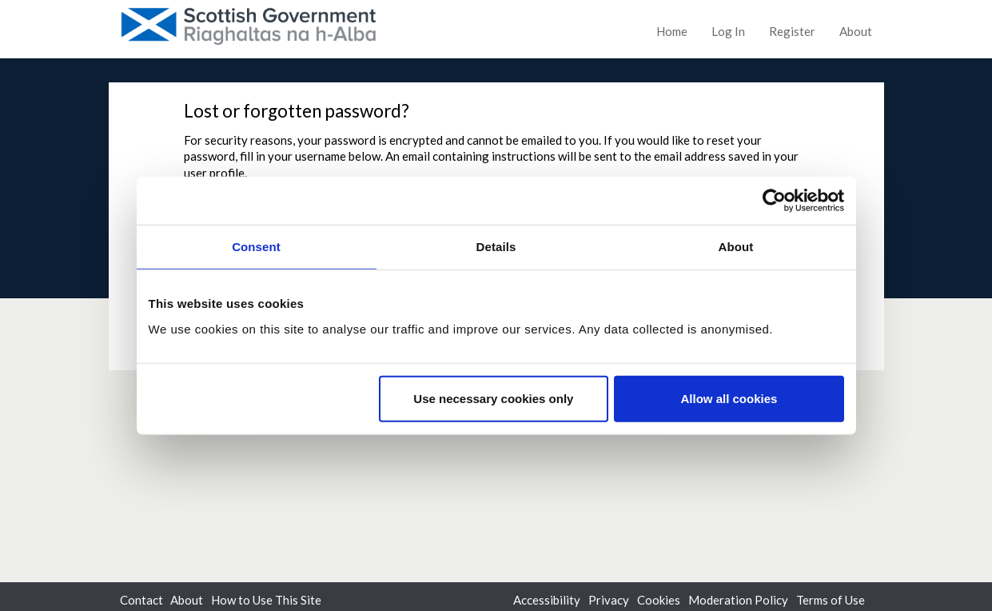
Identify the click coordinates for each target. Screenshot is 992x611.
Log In (728, 31)
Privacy (608, 600)
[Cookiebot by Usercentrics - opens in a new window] (774, 201)
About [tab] (736, 247)
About (855, 31)
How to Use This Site (266, 600)
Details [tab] (496, 247)
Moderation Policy (738, 600)
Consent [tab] (256, 247)
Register (792, 31)
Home (671, 31)
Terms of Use (830, 600)
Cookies (658, 600)
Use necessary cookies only (493, 398)
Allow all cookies (729, 398)
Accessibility (546, 600)
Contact (141, 600)
